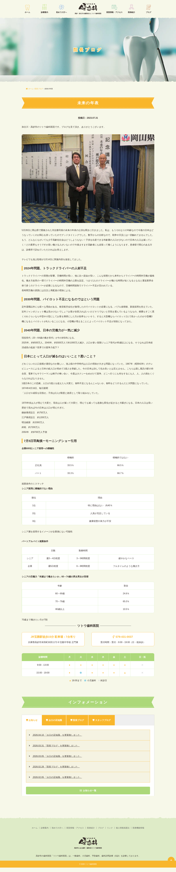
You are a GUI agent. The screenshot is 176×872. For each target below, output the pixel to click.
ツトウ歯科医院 (91, 864)
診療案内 (44, 12)
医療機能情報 (138, 828)
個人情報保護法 (122, 828)
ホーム (27, 12)
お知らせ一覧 (88, 790)
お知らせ (31, 720)
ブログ (148, 12)
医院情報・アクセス (114, 12)
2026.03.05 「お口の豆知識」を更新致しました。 (57, 756)
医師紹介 (131, 12)
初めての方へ (61, 12)
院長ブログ (77, 720)
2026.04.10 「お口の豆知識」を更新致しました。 (57, 735)
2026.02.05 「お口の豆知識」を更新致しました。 (57, 777)
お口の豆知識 (54, 720)
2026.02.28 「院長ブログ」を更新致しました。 (56, 767)
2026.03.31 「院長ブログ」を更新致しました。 (56, 745)
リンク (110, 828)
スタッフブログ (102, 720)
